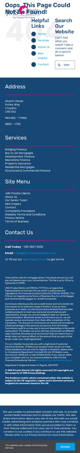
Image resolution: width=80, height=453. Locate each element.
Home (42, 34)
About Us (44, 47)
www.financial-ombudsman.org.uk (54, 360)
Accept (65, 446)
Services (43, 40)
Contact (43, 64)
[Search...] (65, 65)
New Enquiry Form (34, 259)
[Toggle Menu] (69, 12)
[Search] (59, 65)
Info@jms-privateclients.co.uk (36, 253)
